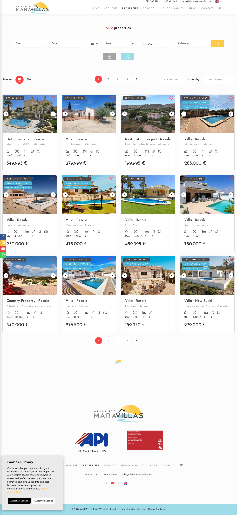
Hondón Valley (172, 10)
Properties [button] (130, 10)
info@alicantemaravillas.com (197, 3)
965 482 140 (170, 3)
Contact (207, 10)
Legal (113, 509)
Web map (141, 509)
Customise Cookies (43, 500)
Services (149, 10)
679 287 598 (152, 3)
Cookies (131, 509)
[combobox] (29, 44)
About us (110, 10)
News (193, 10)
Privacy (121, 509)
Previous (6, 114)
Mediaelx (160, 509)
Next (53, 114)
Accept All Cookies (19, 500)
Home (95, 10)
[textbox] (30, 43)
